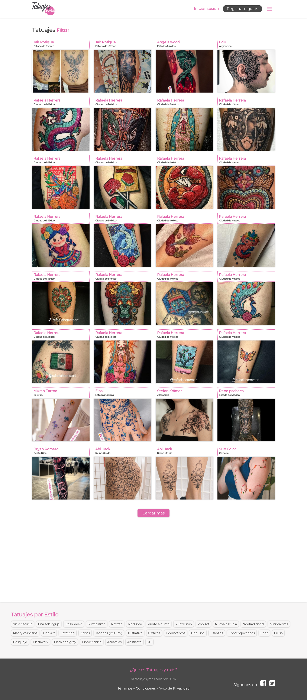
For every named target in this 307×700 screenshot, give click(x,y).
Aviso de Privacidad (174, 688)
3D (149, 642)
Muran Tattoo (62, 394)
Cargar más (153, 513)
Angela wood (185, 45)
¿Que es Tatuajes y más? (153, 670)
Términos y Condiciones (136, 688)
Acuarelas (114, 642)
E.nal (123, 394)
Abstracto (134, 642)
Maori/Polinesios (25, 633)
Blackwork (40, 642)
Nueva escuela (226, 624)
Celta (264, 633)
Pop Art (203, 624)
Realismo (135, 624)
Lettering (68, 633)
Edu (247, 45)
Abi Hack (123, 452)
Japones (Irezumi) (109, 633)
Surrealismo (96, 624)
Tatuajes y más (43, 9)
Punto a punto (158, 624)
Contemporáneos (242, 633)
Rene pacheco (247, 394)
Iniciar (206, 8)
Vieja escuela (22, 624)
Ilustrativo (135, 633)
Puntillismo (183, 624)
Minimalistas (279, 624)
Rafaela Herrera (62, 103)
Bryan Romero (62, 452)
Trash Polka (73, 624)
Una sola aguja (48, 624)
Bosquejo (20, 642)
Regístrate (242, 8)
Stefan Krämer (185, 394)
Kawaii (85, 633)
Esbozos (216, 633)
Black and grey (65, 642)
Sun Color (247, 452)
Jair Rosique (62, 45)
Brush (278, 633)
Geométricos (175, 633)
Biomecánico (91, 642)
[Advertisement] (153, 564)
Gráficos (154, 633)
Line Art (49, 633)
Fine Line (198, 633)
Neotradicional (253, 624)
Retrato (116, 624)
